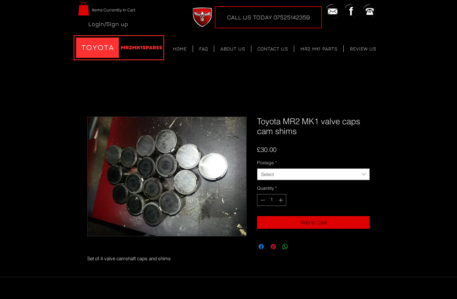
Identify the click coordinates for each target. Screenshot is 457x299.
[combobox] (313, 174)
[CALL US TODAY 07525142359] (268, 17)
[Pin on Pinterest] (273, 246)
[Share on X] (297, 246)
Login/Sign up (108, 23)
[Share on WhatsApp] (285, 246)
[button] (83, 9)
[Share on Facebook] (261, 246)
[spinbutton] (271, 200)
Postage (267, 163)
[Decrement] (262, 200)
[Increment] (281, 200)
